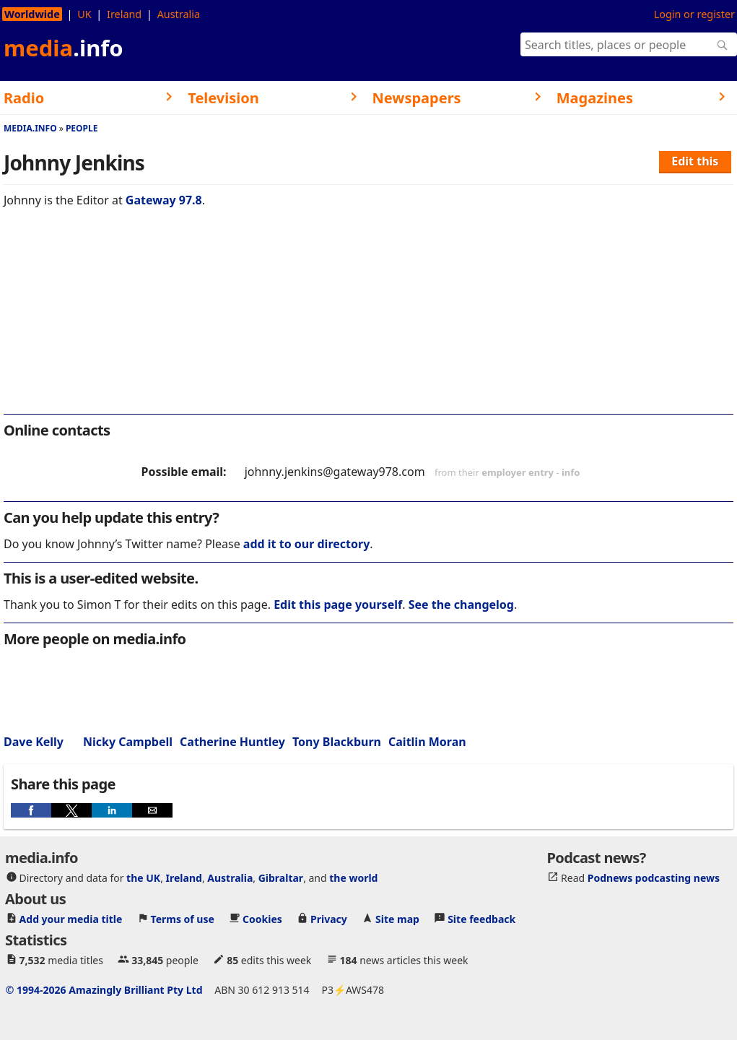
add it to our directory (306, 544)
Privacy (328, 919)
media (63, 47)
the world (353, 878)
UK (84, 14)
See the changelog (461, 604)
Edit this (694, 161)
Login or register (694, 14)
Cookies (262, 919)
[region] (368, 320)
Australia (178, 14)
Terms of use (182, 919)
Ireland (124, 14)
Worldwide (32, 14)
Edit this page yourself (338, 604)
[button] (31, 810)
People (82, 128)
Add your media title (71, 919)
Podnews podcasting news (654, 878)
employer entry (517, 472)
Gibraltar (280, 878)
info (571, 472)
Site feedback (481, 919)
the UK (143, 878)
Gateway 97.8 (164, 200)
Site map (397, 919)
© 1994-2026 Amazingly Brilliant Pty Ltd (104, 990)
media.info (30, 128)
